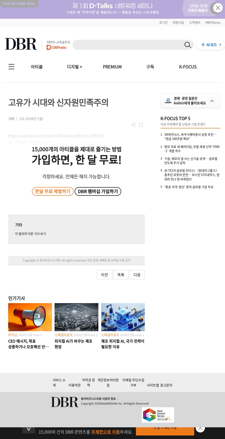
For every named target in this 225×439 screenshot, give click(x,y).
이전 (104, 274)
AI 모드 (212, 44)
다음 (137, 274)
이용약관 (75, 385)
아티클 (37, 67)
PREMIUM (112, 67)
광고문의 (166, 385)
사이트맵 (153, 385)
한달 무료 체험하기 (52, 191)
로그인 (163, 22)
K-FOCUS (188, 67)
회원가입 (178, 22)
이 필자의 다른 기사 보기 (30, 233)
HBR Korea (212, 22)
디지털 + (74, 67)
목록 (120, 274)
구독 (150, 67)
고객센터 (194, 22)
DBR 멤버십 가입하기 (98, 191)
